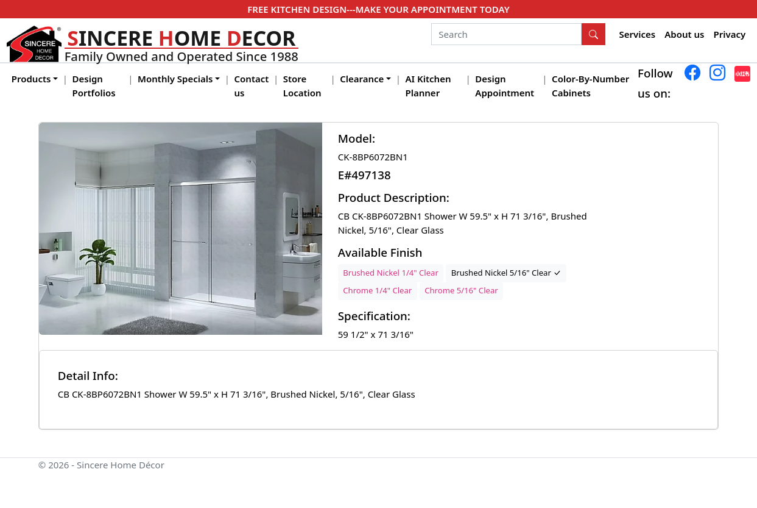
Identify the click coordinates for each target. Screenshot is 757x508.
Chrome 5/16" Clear (461, 290)
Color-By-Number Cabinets (590, 86)
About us (684, 34)
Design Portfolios (94, 86)
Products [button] (31, 79)
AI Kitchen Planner (428, 86)
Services (637, 34)
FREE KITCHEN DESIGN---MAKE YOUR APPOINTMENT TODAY (378, 9)
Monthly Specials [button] (175, 79)
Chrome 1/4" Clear (377, 290)
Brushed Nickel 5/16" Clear (506, 272)
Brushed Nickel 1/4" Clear (390, 272)
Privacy (730, 34)
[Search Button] (594, 34)
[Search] (506, 34)
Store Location (302, 86)
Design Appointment (504, 86)
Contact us (251, 86)
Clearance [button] (362, 79)
